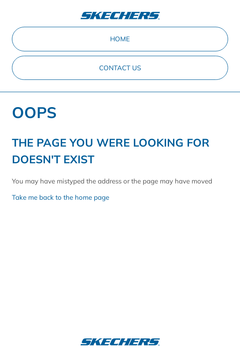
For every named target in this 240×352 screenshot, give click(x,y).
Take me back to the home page (60, 197)
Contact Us (120, 68)
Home (120, 39)
